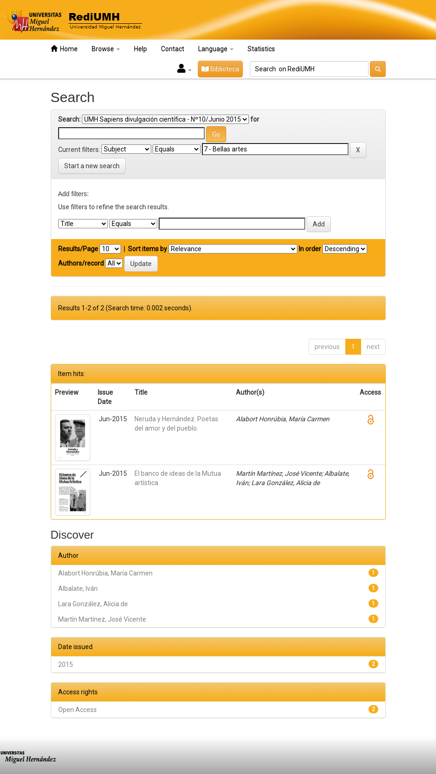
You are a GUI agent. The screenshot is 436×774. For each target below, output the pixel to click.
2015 (65, 664)
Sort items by (147, 249)
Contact (172, 49)
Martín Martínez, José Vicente (102, 619)
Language (216, 49)
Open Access (77, 709)
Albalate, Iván (78, 588)
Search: (69, 119)
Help (140, 49)
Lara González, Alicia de (93, 604)
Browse (106, 49)
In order (310, 249)
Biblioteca (220, 69)
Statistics (261, 49)
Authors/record (81, 263)
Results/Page (78, 249)
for (254, 119)
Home (64, 49)
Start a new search (92, 166)
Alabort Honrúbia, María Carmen (105, 573)
